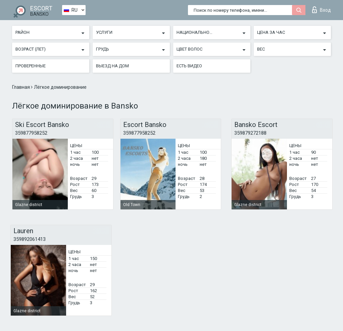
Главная (21, 87)
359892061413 (29, 239)
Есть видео (189, 65)
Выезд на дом (112, 65)
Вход (321, 9)
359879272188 (250, 133)
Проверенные (30, 65)
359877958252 (31, 133)
